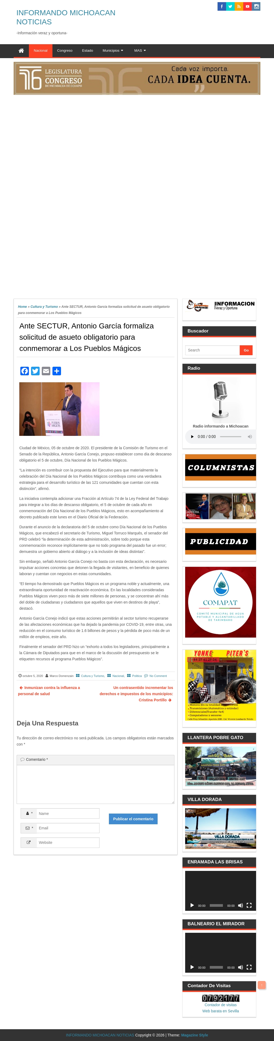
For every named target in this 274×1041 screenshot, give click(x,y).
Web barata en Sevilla (220, 1011)
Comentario (37, 759)
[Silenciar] (240, 905)
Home (22, 307)
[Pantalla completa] (249, 905)
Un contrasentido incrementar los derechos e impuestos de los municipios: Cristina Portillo (136, 694)
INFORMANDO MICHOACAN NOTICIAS (100, 1035)
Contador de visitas (221, 1005)
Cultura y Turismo (44, 307)
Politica (137, 675)
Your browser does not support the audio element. (225, 436)
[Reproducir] (192, 905)
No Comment (158, 675)
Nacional (118, 675)
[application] (220, 891)
